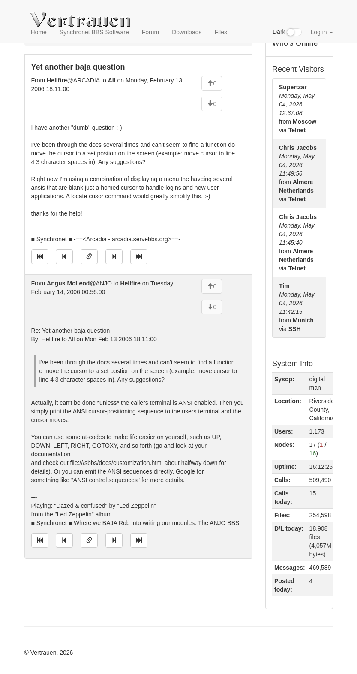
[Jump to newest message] (138, 256)
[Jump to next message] (114, 256)
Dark (287, 32)
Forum (150, 32)
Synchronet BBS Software (94, 32)
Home (39, 32)
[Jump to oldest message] (39, 256)
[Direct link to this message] (89, 256)
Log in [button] (321, 32)
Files (220, 32)
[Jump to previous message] (64, 256)
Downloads (186, 32)
